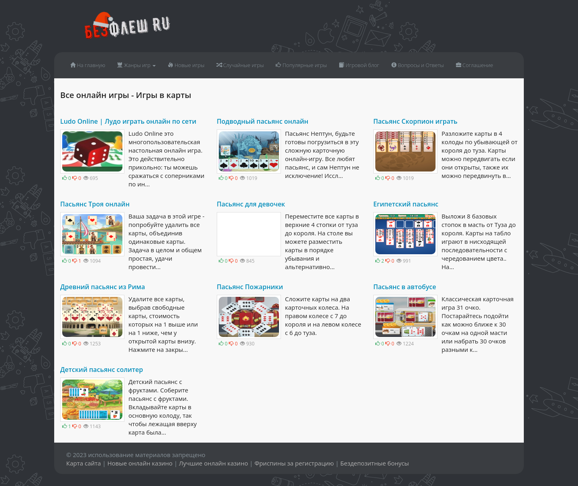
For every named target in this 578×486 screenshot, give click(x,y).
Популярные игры (301, 65)
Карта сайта (83, 463)
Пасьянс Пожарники (250, 286)
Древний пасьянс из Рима (102, 286)
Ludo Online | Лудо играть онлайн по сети (128, 121)
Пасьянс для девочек (251, 204)
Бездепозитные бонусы (374, 463)
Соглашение (474, 65)
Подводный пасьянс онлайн (262, 121)
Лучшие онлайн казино (213, 463)
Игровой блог (359, 65)
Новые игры (186, 65)
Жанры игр (136, 65)
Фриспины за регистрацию (294, 463)
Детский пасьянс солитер (101, 369)
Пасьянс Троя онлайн (95, 204)
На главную (87, 65)
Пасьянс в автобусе (404, 286)
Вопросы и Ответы (417, 65)
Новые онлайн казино (139, 463)
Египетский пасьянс (405, 204)
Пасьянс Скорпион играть (415, 121)
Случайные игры (240, 65)
